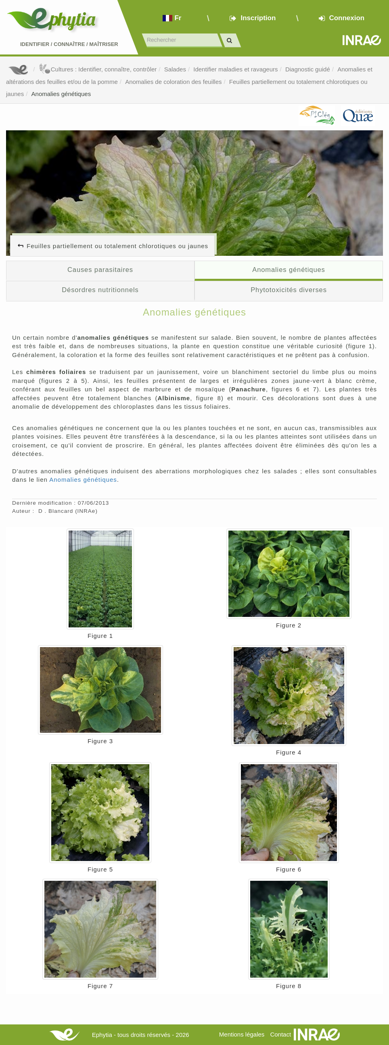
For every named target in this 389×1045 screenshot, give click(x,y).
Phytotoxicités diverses (289, 289)
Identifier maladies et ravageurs (235, 69)
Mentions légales (242, 1034)
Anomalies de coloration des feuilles (173, 81)
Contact (280, 1034)
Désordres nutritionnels (100, 289)
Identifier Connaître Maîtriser (69, 44)
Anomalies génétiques (61, 93)
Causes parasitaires (100, 269)
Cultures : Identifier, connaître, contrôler (98, 69)
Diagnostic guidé (307, 69)
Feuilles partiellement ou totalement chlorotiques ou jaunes (117, 245)
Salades (175, 69)
